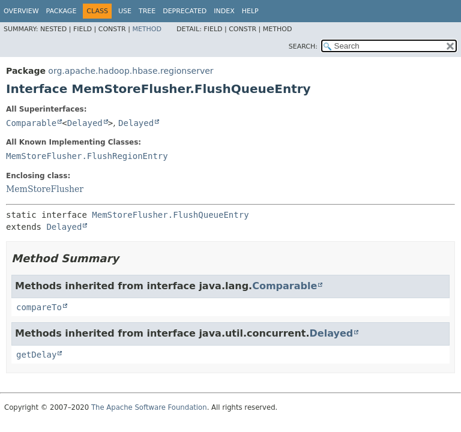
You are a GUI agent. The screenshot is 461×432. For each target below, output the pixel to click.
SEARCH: (303, 46)
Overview (21, 11)
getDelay (36, 354)
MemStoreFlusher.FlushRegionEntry (87, 156)
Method (146, 29)
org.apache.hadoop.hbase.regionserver (130, 71)
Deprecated (184, 11)
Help (250, 11)
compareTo (39, 307)
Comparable (31, 123)
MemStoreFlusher (44, 189)
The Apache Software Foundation (149, 407)
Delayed (85, 123)
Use (124, 11)
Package (61, 11)
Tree (147, 11)
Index (224, 11)
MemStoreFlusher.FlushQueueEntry (170, 215)
